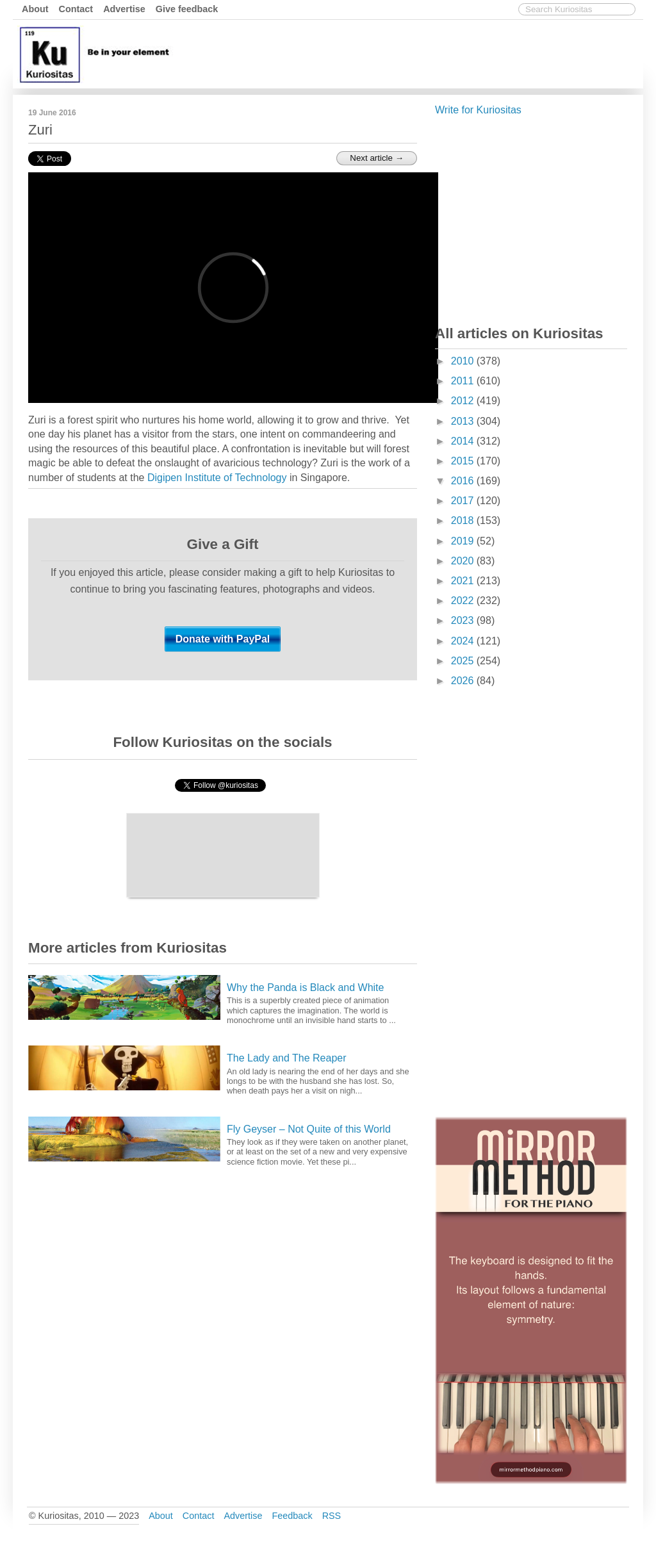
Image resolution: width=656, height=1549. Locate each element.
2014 (464, 441)
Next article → (377, 158)
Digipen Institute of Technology (217, 477)
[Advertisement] (407, 53)
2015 (464, 460)
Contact (76, 9)
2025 (464, 660)
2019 (464, 541)
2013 (464, 421)
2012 (464, 400)
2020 (464, 560)
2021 (464, 580)
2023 (464, 620)
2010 (464, 361)
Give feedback (187, 9)
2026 (464, 680)
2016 (464, 480)
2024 (464, 640)
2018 (464, 520)
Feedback (292, 1516)
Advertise (124, 9)
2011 (464, 380)
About (35, 9)
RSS (331, 1516)
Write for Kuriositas (478, 109)
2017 (464, 500)
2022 (464, 600)
